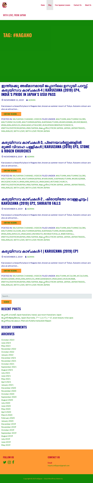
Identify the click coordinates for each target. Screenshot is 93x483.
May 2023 (5, 346)
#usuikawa (69, 279)
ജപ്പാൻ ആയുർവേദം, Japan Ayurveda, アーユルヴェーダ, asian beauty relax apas (37, 317)
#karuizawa (66, 122)
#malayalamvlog (10, 125)
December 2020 (8, 388)
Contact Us (77, 5)
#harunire (47, 178)
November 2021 (8, 361)
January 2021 (7, 385)
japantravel (78, 128)
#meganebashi (43, 279)
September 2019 (8, 433)
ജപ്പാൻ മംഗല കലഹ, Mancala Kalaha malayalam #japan (26, 320)
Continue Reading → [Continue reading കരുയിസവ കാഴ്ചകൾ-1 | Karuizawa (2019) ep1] (11, 271)
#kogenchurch (10, 181)
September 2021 (8, 367)
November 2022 (8, 349)
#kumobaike (80, 122)
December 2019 (8, 424)
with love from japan (37, 131)
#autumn (61, 119)
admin (31, 100)
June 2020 (6, 406)
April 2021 (6, 382)
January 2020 (7, 421)
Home (43, 5)
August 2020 (7, 400)
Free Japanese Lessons (62, 5)
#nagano (26, 125)
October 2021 (7, 364)
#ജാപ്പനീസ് (44, 128)
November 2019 (8, 427)
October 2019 (7, 430)
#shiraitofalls (52, 234)
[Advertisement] (46, 68)
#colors (71, 276)
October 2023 (7, 340)
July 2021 (5, 373)
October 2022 (7, 352)
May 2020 (5, 409)
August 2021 (7, 370)
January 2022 (7, 355)
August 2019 (7, 436)
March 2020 (6, 415)
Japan (67, 128)
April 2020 (6, 412)
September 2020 (8, 397)
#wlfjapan (32, 128)
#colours (82, 276)
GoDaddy (66, 478)
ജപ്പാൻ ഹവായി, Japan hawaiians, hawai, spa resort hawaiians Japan (31, 314)
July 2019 (5, 439)
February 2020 (8, 418)
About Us (88, 5)
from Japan (56, 128)
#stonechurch (58, 181)
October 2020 (7, 394)
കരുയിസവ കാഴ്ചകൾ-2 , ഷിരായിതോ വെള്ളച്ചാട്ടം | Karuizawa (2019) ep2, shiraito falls (44, 201)
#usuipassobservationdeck (58, 125)
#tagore (37, 125)
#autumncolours (11, 122)
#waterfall (67, 234)
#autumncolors (76, 119)
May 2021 (5, 379)
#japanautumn (50, 122)
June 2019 (6, 442)
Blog (49, 5)
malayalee (7, 131)
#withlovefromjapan (13, 128)
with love (19, 131)
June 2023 (6, 343)
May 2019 (5, 445)
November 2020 (8, 391)
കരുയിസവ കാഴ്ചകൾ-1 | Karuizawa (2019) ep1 (39, 251)
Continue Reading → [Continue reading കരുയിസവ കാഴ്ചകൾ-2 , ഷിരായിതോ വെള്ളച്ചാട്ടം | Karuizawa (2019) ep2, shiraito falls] (11, 223)
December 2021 (8, 358)
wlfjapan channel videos (27, 119)
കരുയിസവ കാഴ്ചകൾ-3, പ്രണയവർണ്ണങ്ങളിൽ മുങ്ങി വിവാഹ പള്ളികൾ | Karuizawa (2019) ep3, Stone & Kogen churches (45, 146)
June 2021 (6, 376)
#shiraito (37, 234)
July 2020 (5, 403)
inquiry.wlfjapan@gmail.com (58, 465)
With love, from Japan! (14, 15)
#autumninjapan (31, 122)
